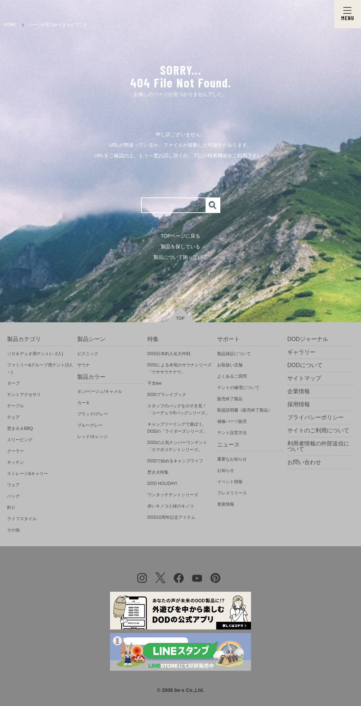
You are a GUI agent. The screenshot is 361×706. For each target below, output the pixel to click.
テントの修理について (238, 387)
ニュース (228, 445)
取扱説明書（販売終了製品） (244, 410)
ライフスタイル (22, 518)
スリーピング (19, 439)
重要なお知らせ (232, 459)
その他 (13, 530)
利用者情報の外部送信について (318, 446)
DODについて (305, 365)
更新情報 (225, 504)
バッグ (13, 496)
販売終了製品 (230, 398)
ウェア (13, 484)
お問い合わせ (304, 462)
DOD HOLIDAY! (162, 483)
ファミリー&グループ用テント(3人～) (40, 369)
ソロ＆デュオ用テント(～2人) (35, 353)
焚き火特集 (158, 472)
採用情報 (298, 404)
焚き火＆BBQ (20, 428)
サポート (228, 339)
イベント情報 (230, 481)
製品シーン (91, 339)
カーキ (83, 402)
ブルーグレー (90, 425)
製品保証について (234, 353)
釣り (11, 507)
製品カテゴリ (24, 339)
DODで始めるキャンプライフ (175, 460)
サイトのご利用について (318, 430)
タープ (13, 383)
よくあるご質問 (232, 376)
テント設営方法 (232, 432)
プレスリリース (232, 493)
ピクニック (87, 353)
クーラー (15, 451)
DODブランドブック (166, 394)
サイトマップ (304, 378)
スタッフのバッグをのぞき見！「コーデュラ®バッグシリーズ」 (178, 409)
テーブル (15, 405)
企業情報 (298, 391)
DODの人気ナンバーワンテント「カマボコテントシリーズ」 (177, 446)
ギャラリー (301, 352)
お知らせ (225, 470)
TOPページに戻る (181, 236)
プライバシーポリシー (315, 417)
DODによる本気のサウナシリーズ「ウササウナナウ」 (179, 369)
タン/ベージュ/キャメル (99, 391)
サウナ (83, 365)
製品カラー (91, 377)
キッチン (15, 462)
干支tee (154, 383)
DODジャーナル (307, 339)
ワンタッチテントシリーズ (172, 494)
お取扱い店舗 (230, 365)
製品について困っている (180, 257)
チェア (13, 417)
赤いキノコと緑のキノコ (170, 506)
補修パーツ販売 (232, 421)
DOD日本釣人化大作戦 (169, 353)
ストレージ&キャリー (27, 473)
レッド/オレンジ (92, 436)
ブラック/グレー (92, 414)
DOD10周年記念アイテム (171, 517)
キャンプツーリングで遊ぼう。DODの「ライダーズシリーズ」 (177, 428)
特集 (153, 339)
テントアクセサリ (24, 394)
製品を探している (180, 246)
